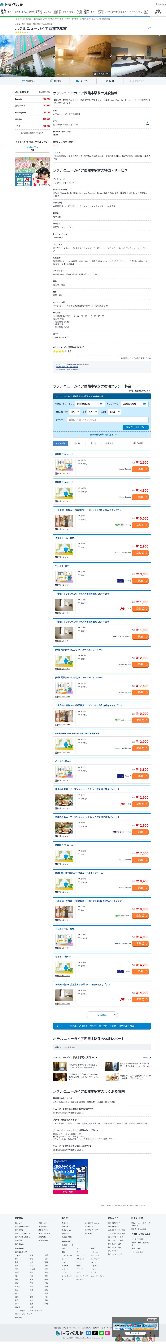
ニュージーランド (97, 1276)
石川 (17, 1276)
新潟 (31, 1273)
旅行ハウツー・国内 (115, 1237)
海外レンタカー (67, 1230)
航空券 (17, 12)
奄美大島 (18, 1318)
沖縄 (31, 1307)
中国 (63, 1252)
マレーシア (95, 1255)
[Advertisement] (115, 1176)
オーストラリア (82, 1276)
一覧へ (147, 1057)
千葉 (46, 1266)
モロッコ (79, 1280)
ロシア (93, 1273)
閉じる (153, 1320)
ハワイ (64, 1262)
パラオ (93, 1262)
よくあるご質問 (137, 1239)
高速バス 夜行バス (57, 12)
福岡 (17, 1300)
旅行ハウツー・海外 (115, 1240)
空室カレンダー (64, 473)
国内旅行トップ (21, 1252)
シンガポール (67, 1255)
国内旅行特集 (43, 1240)
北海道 (17, 1255)
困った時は (161, 4)
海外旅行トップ (67, 1245)
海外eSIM (88, 1233)
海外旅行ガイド (114, 1227)
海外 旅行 (86, 11)
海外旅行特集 (67, 1237)
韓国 (63, 1248)
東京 (17, 1269)
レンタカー (48, 12)
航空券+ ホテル (101, 12)
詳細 (140, 469)
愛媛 (31, 1297)
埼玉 (31, 1266)
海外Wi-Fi (65, 1233)
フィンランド (67, 1276)
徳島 (17, 1297)
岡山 (17, 1290)
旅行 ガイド (158, 11)
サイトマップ (107, 1328)
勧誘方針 (96, 1328)
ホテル (24, 12)
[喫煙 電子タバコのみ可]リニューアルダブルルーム (79, 649)
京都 (31, 1283)
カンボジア (95, 1259)
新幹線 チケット (38, 12)
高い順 (93, 443)
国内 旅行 (3, 11)
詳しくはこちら (135, 1333)
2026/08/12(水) (83, 404)
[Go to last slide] (55, 56)
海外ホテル (66, 1227)
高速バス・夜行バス (22, 1233)
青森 (31, 1255)
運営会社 (57, 1328)
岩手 (46, 1255)
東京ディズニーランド (23, 1314)
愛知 (17, 1280)
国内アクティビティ (22, 1237)
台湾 (78, 1248)
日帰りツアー (43, 1223)
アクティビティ (69, 12)
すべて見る (102, 74)
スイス (78, 1273)
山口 (31, 1293)
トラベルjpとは (137, 1252)
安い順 (77, 443)
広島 (46, 1290)
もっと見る (106, 1015)
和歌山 (17, 1286)
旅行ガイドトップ (114, 1254)
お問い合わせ (136, 1248)
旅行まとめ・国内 (114, 1244)
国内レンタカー (44, 1233)
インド (64, 1259)
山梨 (46, 1269)
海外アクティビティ (92, 1230)
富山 (46, 1273)
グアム (78, 1262)
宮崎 (46, 1304)
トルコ (64, 1280)
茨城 (46, 1262)
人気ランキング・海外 (116, 1233)
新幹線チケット (44, 1230)
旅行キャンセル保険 (138, 1229)
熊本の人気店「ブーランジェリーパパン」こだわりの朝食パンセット (87, 789)
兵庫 (46, 1286)
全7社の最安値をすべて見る (31, 133)
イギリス (94, 1266)
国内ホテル (42, 1227)
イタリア (79, 1269)
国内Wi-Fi (42, 1237)
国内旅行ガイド (114, 1223)
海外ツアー (66, 1223)
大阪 (46, 1283)
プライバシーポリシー (71, 1328)
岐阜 (46, 1280)
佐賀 (31, 1300)
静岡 (46, 1276)
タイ (78, 1252)
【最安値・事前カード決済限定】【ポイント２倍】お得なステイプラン (88, 510)
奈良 (31, 1286)
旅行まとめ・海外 (114, 1247)
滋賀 (17, 1283)
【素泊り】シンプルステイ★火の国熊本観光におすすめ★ (82, 594)
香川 (46, 1293)
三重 (31, 1280)
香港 (92, 1248)
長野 (17, 1273)
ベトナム (94, 1252)
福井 (31, 1276)
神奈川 (32, 1269)
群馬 (17, 1266)
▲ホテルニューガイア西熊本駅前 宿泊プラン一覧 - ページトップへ (122, 1205)
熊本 (31, 1304)
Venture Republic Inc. (84, 1338)
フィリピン (80, 1255)
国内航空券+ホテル (22, 1227)
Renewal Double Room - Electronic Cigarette (77, 733)
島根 (17, 1293)
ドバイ (93, 1280)
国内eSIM (18, 1240)
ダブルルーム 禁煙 (64, 538)
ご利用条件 (86, 1328)
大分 (17, 1304)
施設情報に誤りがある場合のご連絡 (67, 367)
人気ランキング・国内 (116, 1230)
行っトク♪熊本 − (63, 566)
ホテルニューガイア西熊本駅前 (41, 28)
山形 (46, 1259)
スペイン (65, 1273)
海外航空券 (89, 1227)
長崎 (46, 1300)
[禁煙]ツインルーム (64, 845)
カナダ (78, 1266)
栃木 (31, 1262)
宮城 (31, 1259)
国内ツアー (19, 1223)
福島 (17, 1262)
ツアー (10, 12)
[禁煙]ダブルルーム (64, 454)
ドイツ (93, 1269)
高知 (46, 1297)
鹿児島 (17, 1307)
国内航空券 (19, 1230)
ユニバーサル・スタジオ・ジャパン (28, 1311)
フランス (65, 1269)
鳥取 (31, 1290)
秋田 (17, 1259)
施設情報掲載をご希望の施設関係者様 (67, 369)
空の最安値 (19, 1244)
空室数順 (110, 443)
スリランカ (80, 1259)
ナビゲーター (113, 1251)
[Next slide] (111, 56)
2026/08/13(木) (129, 404)
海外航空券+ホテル (92, 1223)
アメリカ (65, 1266)
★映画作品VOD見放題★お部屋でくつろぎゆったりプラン (82, 984)
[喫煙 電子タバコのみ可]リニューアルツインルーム (79, 677)
